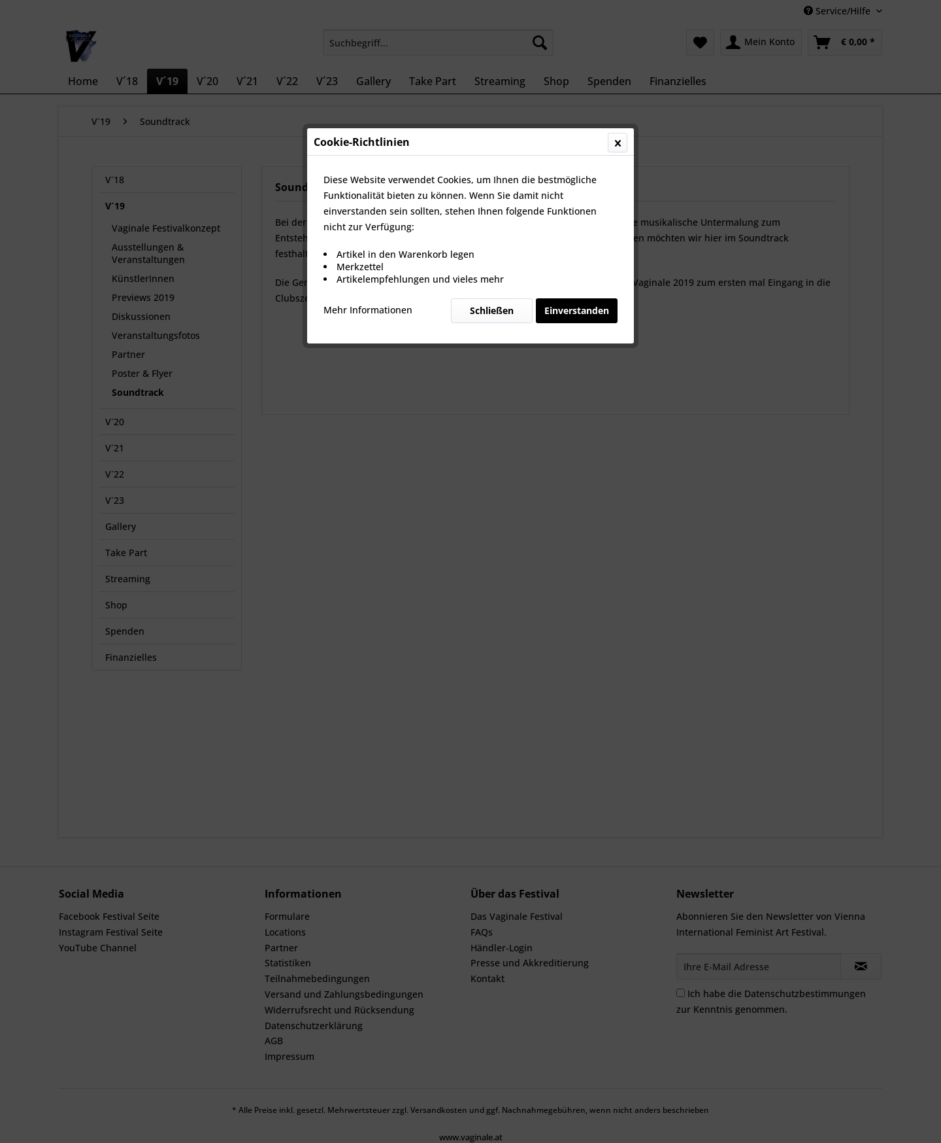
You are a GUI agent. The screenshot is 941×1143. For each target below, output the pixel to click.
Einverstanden (576, 310)
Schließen (492, 310)
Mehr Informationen (367, 310)
